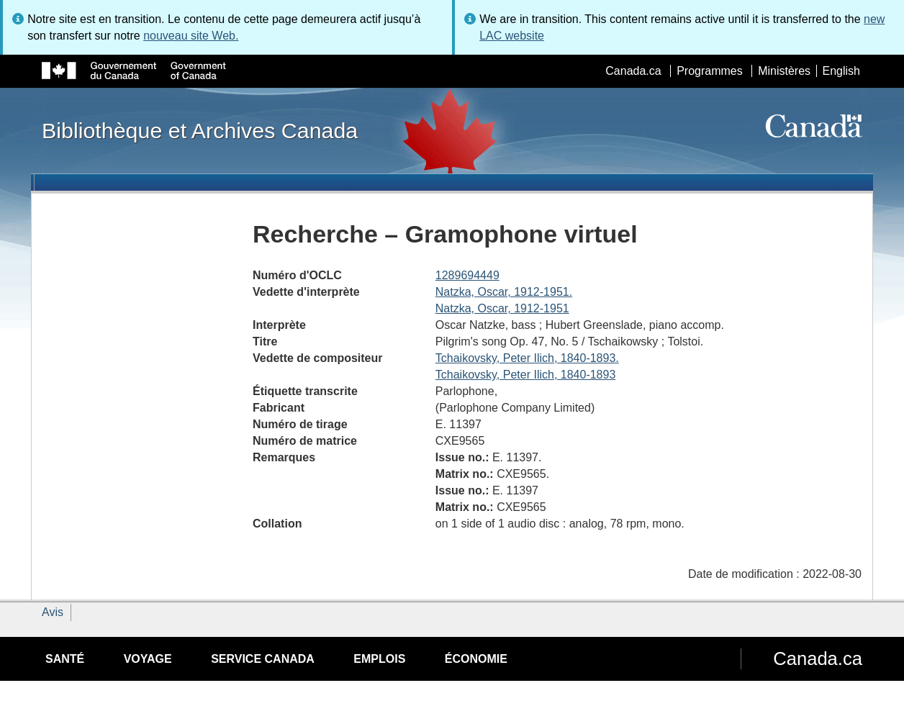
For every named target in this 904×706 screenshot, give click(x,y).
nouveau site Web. (190, 36)
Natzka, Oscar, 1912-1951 (502, 308)
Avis (52, 612)
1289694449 (467, 275)
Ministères (784, 71)
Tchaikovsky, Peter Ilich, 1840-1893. (527, 358)
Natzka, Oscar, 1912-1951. (503, 292)
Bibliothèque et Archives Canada (200, 130)
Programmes (710, 71)
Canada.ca (633, 71)
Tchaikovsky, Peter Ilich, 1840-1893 (525, 374)
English (841, 71)
